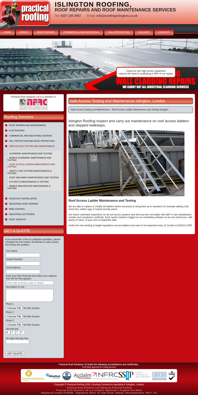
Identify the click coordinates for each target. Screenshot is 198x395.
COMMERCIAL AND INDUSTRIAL (81, 32)
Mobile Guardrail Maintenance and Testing (29, 159)
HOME (7, 32)
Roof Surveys (17, 219)
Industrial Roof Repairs (23, 204)
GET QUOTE (14, 353)
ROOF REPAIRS (46, 32)
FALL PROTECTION (119, 32)
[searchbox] (30, 283)
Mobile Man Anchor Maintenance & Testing (28, 187)
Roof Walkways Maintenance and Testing (34, 177)
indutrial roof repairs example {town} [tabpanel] (99, 64)
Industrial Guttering (22, 214)
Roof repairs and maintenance (27, 125)
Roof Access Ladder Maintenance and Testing (31, 165)
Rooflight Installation (23, 198)
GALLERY (144, 32)
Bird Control (17, 209)
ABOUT (24, 32)
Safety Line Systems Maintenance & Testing (29, 172)
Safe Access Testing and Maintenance (32, 146)
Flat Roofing (17, 130)
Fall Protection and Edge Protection (32, 141)
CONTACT (164, 32)
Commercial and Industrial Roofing (30, 136)
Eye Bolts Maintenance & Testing (29, 182)
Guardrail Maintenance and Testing (30, 153)
